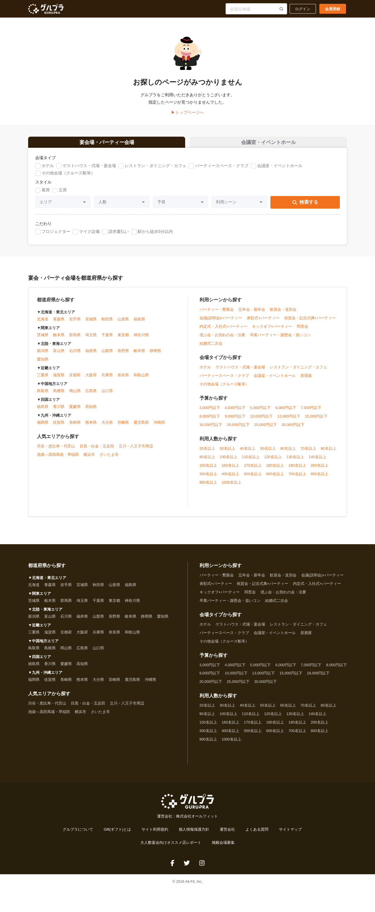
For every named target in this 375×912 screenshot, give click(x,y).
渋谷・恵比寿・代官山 (56, 450)
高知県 (91, 411)
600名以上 (275, 478)
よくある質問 (257, 834)
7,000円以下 (311, 412)
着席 (46, 194)
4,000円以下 (235, 412)
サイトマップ (290, 834)
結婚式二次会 (211, 347)
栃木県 (58, 339)
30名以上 (227, 452)
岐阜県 (139, 355)
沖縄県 (159, 427)
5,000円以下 (260, 412)
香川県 (58, 411)
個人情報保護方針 (194, 834)
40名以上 (247, 452)
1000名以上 (231, 486)
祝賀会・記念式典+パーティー (310, 322)
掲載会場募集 (223, 847)
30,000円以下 (293, 429)
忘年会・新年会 (251, 313)
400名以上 (230, 478)
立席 (63, 194)
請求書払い (118, 235)
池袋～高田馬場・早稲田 (58, 459)
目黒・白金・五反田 (97, 450)
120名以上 (273, 461)
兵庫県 (107, 379)
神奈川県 (141, 339)
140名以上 (317, 461)
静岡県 (155, 355)
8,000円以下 (210, 420)
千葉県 (107, 339)
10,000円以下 (261, 420)
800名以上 (319, 478)
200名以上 (319, 469)
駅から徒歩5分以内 (155, 235)
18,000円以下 (211, 429)
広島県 (91, 395)
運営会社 (227, 834)
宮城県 (91, 323)
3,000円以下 (210, 412)
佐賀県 (58, 427)
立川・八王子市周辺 (136, 450)
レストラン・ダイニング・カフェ (155, 169)
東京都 (123, 339)
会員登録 (332, 8)
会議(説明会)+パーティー (221, 322)
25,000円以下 (265, 429)
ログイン (302, 8)
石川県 (75, 355)
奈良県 (123, 379)
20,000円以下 (238, 429)
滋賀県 (58, 379)
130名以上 (295, 461)
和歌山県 (141, 379)
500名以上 (253, 478)
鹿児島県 (141, 427)
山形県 (123, 323)
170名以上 (253, 469)
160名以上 (230, 469)
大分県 (107, 427)
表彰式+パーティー (263, 322)
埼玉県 (91, 339)
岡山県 (75, 395)
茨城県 (42, 339)
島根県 (58, 395)
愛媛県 (75, 411)
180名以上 (275, 469)
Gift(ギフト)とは (117, 834)
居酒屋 (306, 379)
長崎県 (75, 427)
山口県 (107, 395)
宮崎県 (123, 427)
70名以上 (308, 452)
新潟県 (42, 355)
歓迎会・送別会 (283, 313)
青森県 (58, 323)
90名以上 (207, 461)
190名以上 (297, 469)
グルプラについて (78, 834)
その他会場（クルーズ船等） (68, 177)
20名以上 (207, 452)
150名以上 (208, 469)
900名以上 (208, 486)
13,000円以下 (288, 420)
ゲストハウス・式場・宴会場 (89, 169)
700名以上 (297, 478)
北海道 (42, 323)
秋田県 (107, 323)
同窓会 (302, 330)
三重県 (42, 379)
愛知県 (42, 363)
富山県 (58, 355)
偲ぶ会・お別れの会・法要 (222, 339)
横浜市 (89, 459)
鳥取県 (42, 395)
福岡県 (42, 427)
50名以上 (268, 452)
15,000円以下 (316, 420)
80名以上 (328, 452)
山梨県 (107, 355)
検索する (305, 206)
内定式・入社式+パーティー (223, 330)
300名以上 (208, 478)
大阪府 (91, 379)
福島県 (139, 323)
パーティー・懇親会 (217, 313)
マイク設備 (89, 235)
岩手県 (75, 323)
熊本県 (91, 427)
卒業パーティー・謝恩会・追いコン (280, 339)
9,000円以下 (235, 420)
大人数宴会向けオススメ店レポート (170, 847)
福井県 (91, 355)
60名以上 (288, 452)
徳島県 (42, 411)
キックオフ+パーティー (272, 330)
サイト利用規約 (155, 834)
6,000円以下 (285, 412)
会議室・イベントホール (279, 169)
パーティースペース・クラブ (221, 169)
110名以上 (251, 461)
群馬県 (75, 339)
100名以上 (228, 461)
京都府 (75, 379)
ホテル (48, 169)
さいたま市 (109, 459)
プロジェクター (56, 235)
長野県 (123, 355)
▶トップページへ (187, 112)
